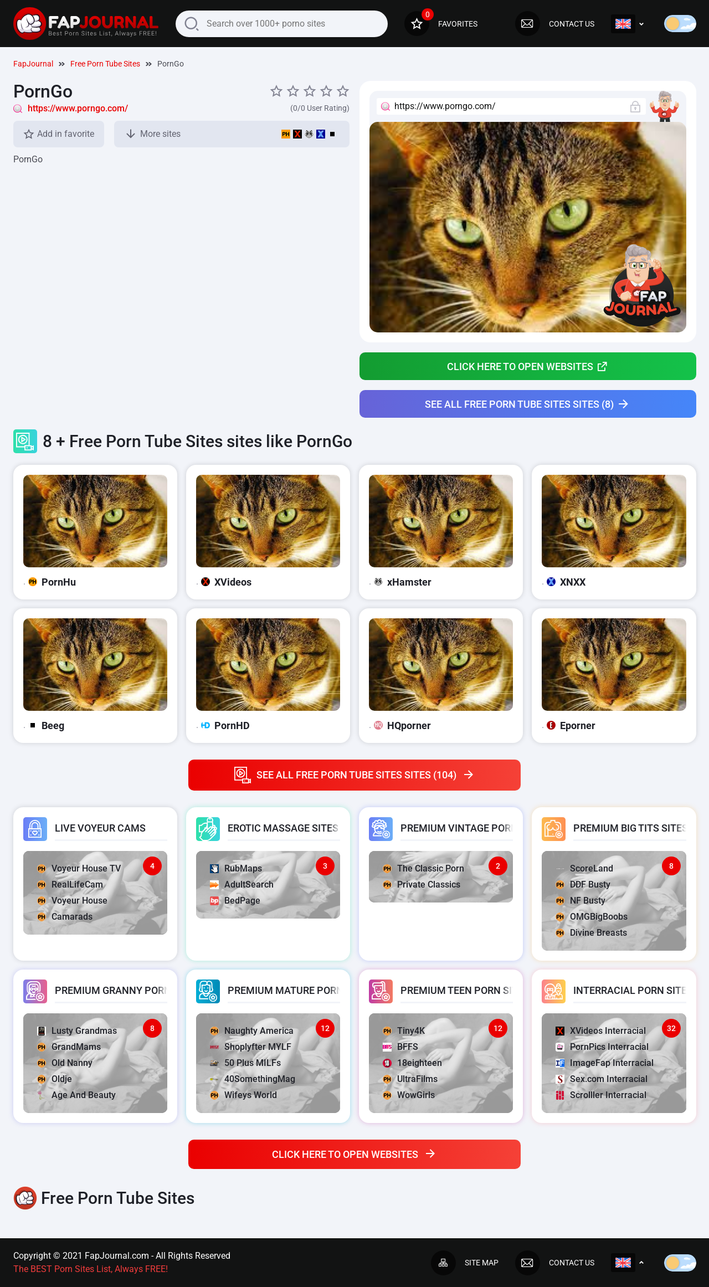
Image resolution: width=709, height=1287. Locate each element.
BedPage (235, 900)
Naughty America (252, 1031)
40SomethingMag (252, 1079)
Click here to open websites (527, 366)
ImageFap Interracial (605, 1063)
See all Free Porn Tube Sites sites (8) (527, 404)
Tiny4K (404, 1031)
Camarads (65, 916)
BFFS (400, 1047)
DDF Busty (583, 884)
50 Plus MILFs (245, 1063)
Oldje (54, 1079)
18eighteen (412, 1063)
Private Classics (421, 884)
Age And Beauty (76, 1095)
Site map (465, 1262)
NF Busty (580, 900)
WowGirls (409, 1095)
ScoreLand (584, 868)
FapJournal (33, 63)
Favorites (440, 23)
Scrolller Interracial (601, 1095)
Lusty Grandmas (77, 1031)
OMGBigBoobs (592, 916)
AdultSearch (242, 884)
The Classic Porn (423, 868)
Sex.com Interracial (602, 1079)
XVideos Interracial (601, 1031)
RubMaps (236, 868)
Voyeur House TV (79, 868)
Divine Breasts (591, 932)
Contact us (554, 23)
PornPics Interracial (602, 1047)
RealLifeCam (70, 884)
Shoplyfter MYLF (250, 1047)
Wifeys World (243, 1095)
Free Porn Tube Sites (105, 63)
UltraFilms (410, 1079)
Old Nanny (65, 1063)
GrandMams (69, 1047)
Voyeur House (72, 900)
